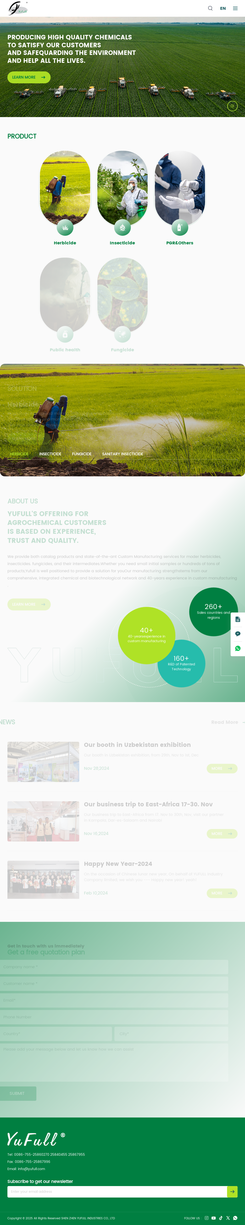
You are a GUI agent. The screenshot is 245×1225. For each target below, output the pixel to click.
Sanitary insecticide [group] (122, 454)
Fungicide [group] (81, 454)
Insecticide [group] (50, 454)
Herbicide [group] (19, 454)
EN (223, 8)
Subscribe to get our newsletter (40, 1181)
